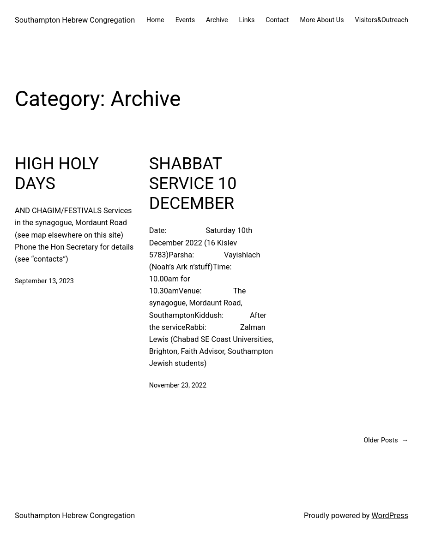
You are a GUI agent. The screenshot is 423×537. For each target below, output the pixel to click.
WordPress (390, 515)
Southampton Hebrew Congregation (75, 20)
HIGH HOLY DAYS (57, 173)
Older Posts (386, 441)
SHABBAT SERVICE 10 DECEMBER (193, 183)
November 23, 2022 (177, 385)
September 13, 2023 (44, 281)
